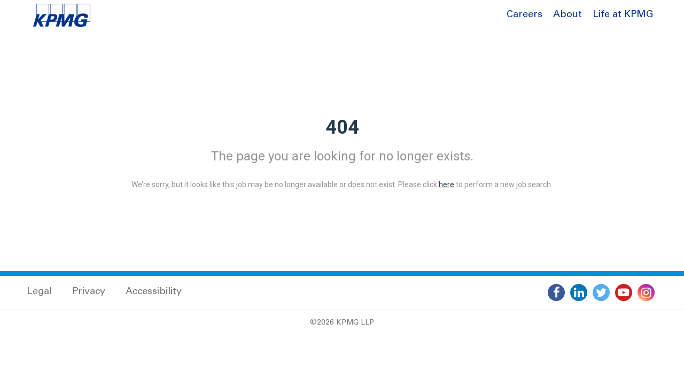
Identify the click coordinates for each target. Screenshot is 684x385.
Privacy (88, 292)
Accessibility (154, 292)
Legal (39, 292)
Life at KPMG (623, 15)
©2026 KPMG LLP (342, 323)
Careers (524, 15)
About (567, 15)
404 (342, 127)
